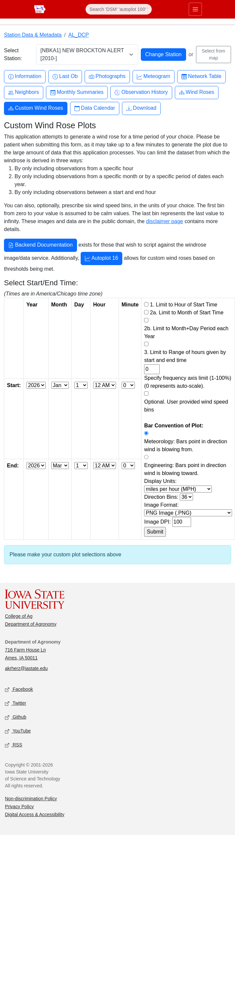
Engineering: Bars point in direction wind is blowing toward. (185, 469)
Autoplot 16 (101, 259)
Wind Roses (196, 92)
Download (141, 108)
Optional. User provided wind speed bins (186, 406)
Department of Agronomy (31, 624)
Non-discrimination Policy (31, 798)
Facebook (19, 689)
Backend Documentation (40, 246)
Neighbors (23, 92)
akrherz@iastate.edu (26, 668)
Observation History (141, 92)
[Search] (119, 9)
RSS (13, 744)
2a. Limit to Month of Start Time (186, 312)
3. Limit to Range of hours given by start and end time (185, 356)
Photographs (107, 76)
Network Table (201, 76)
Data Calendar (94, 108)
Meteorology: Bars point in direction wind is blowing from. (185, 445)
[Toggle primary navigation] (195, 9)
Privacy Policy (19, 806)
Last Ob (65, 76)
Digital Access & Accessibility (34, 814)
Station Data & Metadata (32, 35)
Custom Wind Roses (35, 108)
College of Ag (18, 616)
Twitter (15, 703)
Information (24, 76)
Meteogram (153, 76)
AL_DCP (78, 35)
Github (15, 717)
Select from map (213, 54)
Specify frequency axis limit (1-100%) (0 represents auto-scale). (187, 382)
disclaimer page (164, 221)
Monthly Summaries (76, 92)
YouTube (18, 731)
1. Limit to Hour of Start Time (183, 304)
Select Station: (13, 54)
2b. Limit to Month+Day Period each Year (186, 332)
